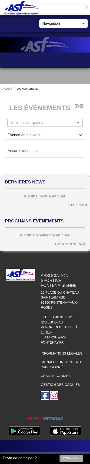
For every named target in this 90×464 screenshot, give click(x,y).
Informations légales (61, 353)
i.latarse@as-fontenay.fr (53, 339)
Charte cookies (55, 376)
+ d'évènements (66, 244)
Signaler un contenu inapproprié (61, 364)
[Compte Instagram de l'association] (54, 395)
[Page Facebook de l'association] (45, 395)
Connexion (71, 458)
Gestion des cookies (60, 385)
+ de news (76, 205)
